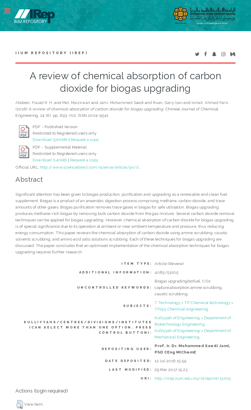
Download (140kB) (50, 160)
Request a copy (85, 139)
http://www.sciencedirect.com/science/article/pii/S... (91, 167)
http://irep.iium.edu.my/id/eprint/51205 (193, 378)
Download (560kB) (50, 139)
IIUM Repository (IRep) (51, 53)
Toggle (10, 11)
